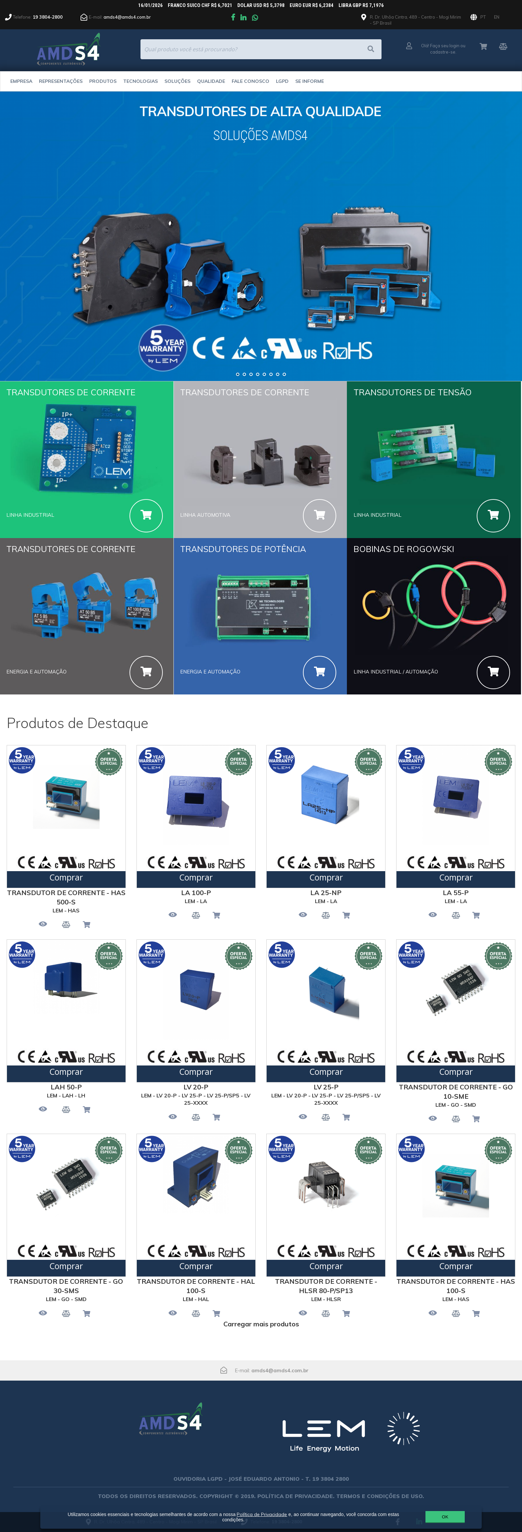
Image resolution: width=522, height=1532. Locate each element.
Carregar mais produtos (261, 1324)
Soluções (177, 81)
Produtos (103, 81)
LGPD (282, 81)
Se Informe (309, 81)
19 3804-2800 (48, 17)
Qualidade (211, 81)
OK (445, 1516)
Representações (61, 81)
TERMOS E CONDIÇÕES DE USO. (380, 1496)
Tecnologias (140, 81)
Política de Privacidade (262, 1514)
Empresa (21, 81)
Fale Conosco (250, 81)
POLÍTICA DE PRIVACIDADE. (296, 1496)
